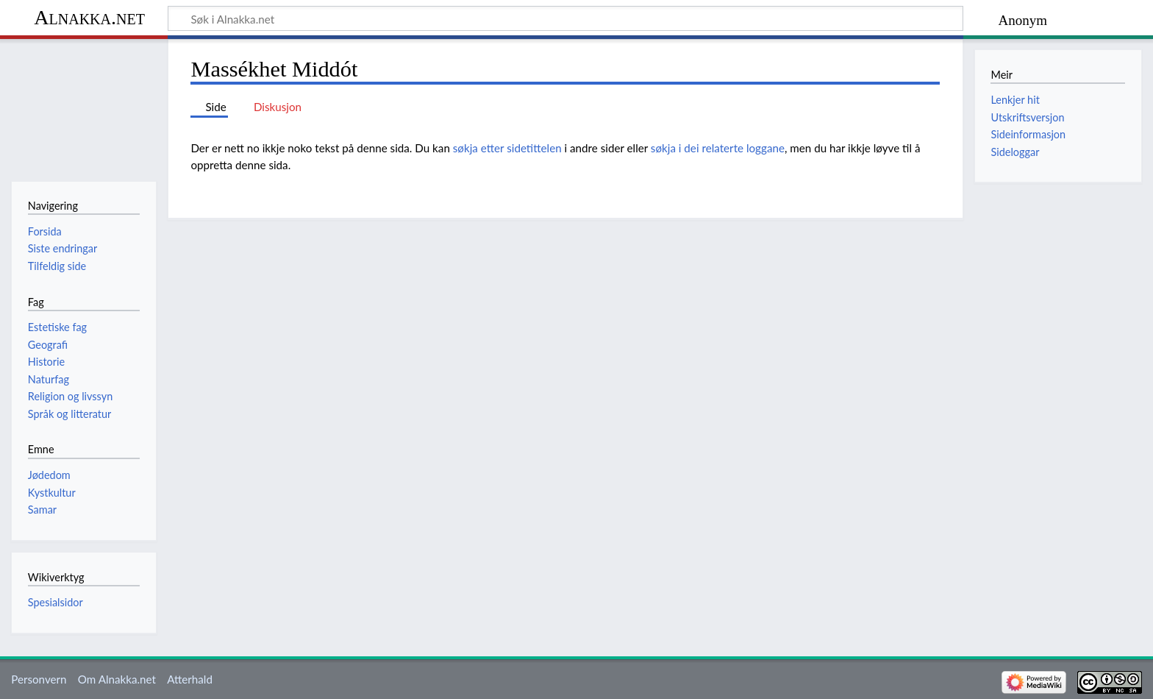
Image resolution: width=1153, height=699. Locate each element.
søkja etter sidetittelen (507, 148)
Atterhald (190, 679)
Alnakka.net (89, 17)
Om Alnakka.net (117, 679)
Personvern (38, 679)
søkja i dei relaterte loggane (718, 148)
